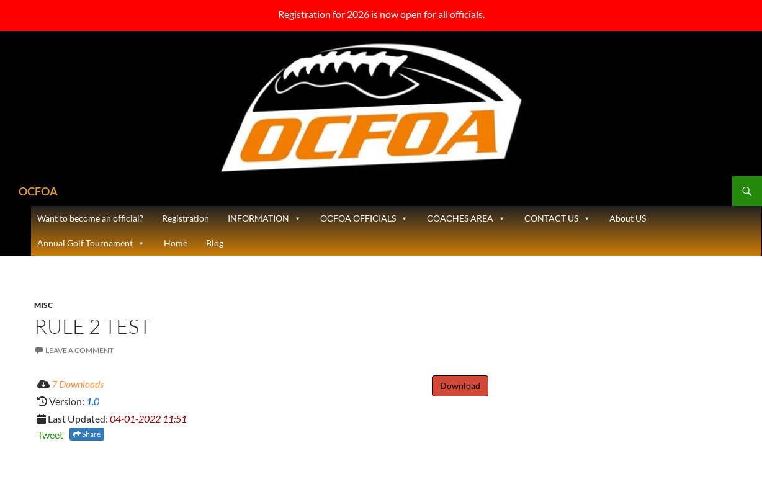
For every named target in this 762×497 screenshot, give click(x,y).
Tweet (50, 435)
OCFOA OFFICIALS (364, 218)
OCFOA (38, 191)
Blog (214, 243)
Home (175, 243)
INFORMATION (265, 218)
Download (460, 385)
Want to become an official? (90, 218)
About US (627, 218)
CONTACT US (557, 218)
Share (87, 434)
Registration (185, 218)
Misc (43, 305)
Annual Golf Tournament (91, 243)
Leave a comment (79, 350)
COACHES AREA (466, 218)
